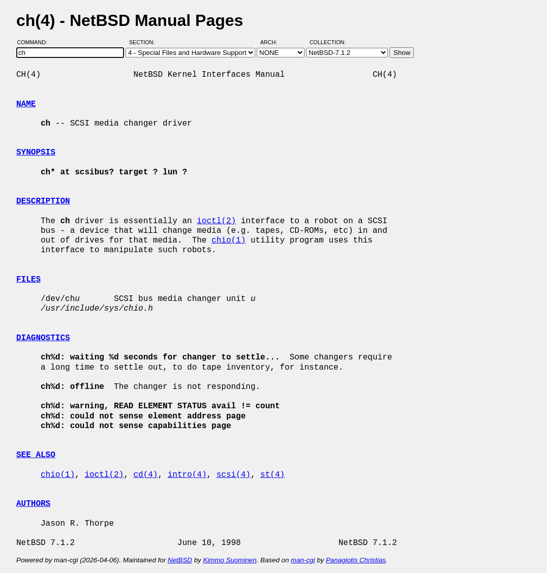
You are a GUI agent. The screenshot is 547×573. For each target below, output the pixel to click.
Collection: (328, 42)
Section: (144, 42)
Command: (35, 42)
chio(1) (228, 240)
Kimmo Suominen (229, 560)
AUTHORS (33, 503)
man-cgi (303, 560)
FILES (28, 279)
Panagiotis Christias (356, 560)
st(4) (272, 474)
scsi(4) (234, 474)
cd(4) (145, 474)
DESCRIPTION (43, 201)
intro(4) (187, 474)
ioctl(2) (216, 221)
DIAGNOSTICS (43, 338)
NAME (26, 104)
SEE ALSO (35, 455)
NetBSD (180, 560)
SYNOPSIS (35, 152)
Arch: (273, 42)
